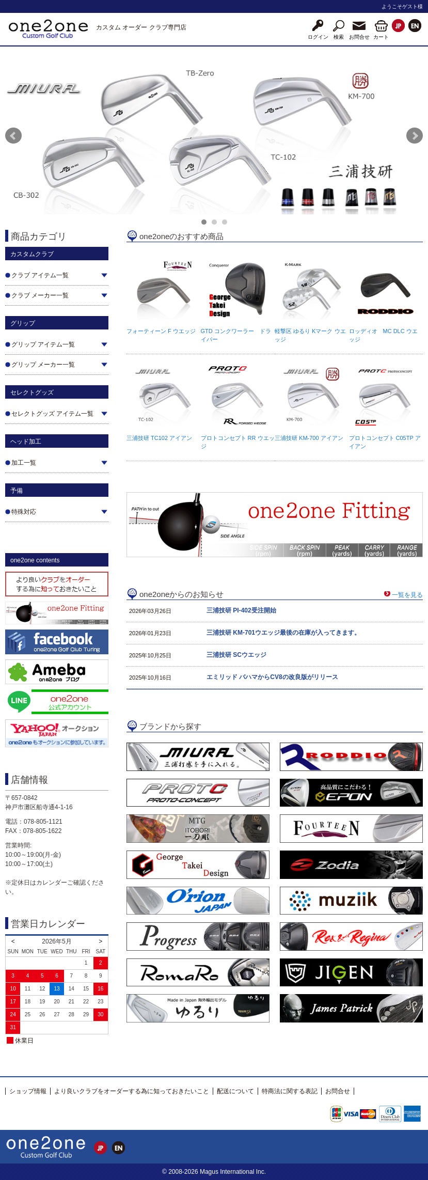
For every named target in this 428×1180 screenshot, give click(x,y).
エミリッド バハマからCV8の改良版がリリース (272, 677)
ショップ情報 (27, 1091)
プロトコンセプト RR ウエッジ (238, 442)
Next (414, 136)
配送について (235, 1091)
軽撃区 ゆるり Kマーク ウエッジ (310, 335)
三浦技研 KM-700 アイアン (309, 438)
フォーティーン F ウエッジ (161, 331)
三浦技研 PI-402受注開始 (241, 610)
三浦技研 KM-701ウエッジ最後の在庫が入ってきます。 (283, 632)
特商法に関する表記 (290, 1091)
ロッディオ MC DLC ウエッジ (383, 335)
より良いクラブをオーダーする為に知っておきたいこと (131, 1091)
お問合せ (337, 1091)
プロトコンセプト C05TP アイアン (385, 442)
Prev (13, 136)
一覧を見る (407, 595)
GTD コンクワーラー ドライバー (236, 335)
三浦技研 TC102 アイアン (159, 438)
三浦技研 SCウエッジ (236, 654)
